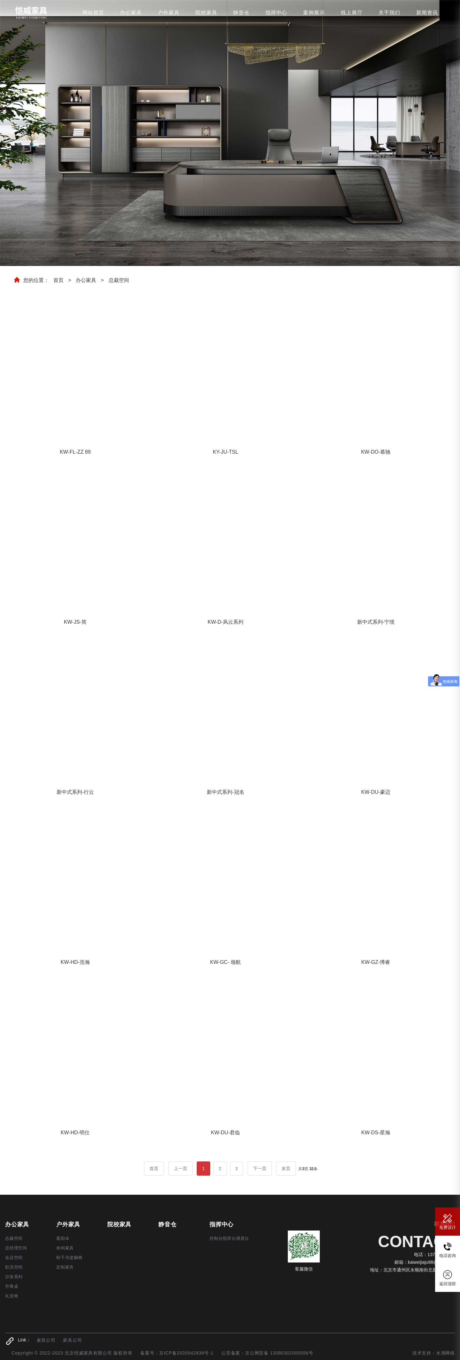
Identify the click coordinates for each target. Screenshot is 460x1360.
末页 (285, 1168)
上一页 (180, 1168)
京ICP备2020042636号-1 (186, 1353)
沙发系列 (14, 1276)
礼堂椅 (11, 1296)
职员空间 (14, 1267)
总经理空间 (16, 1248)
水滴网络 (445, 1353)
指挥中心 (276, 12)
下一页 (259, 1168)
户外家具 (169, 12)
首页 (58, 280)
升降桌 (11, 1286)
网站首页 (93, 12)
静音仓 (241, 12)
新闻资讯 (427, 12)
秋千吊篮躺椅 (69, 1257)
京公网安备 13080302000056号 (279, 1353)
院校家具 (206, 12)
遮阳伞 (62, 1238)
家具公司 (46, 1340)
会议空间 (14, 1257)
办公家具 (131, 12)
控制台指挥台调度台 (229, 1238)
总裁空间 (119, 280)
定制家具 (65, 1267)
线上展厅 (352, 12)
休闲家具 (65, 1248)
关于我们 (389, 12)
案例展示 (314, 12)
